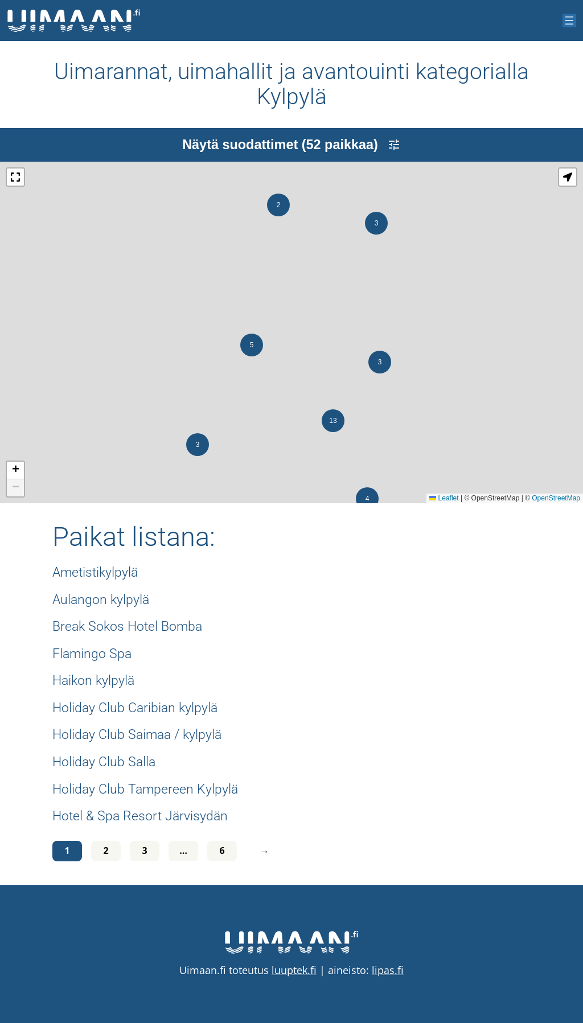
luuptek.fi (294, 970)
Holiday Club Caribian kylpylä (134, 708)
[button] (379, 362)
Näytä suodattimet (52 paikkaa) (291, 144)
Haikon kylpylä (93, 680)
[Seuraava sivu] (262, 851)
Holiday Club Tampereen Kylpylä (145, 789)
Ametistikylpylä (95, 572)
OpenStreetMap (556, 498)
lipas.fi (388, 970)
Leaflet (443, 498)
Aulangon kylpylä (100, 600)
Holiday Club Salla (103, 762)
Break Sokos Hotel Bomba (127, 626)
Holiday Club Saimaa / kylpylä (136, 735)
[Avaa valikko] (569, 20)
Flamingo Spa (92, 654)
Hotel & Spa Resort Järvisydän (140, 816)
